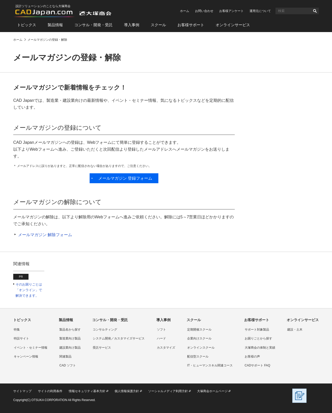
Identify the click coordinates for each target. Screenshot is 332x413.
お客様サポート (190, 25)
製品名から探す (70, 329)
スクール (158, 25)
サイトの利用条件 (50, 391)
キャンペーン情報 (26, 356)
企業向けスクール (199, 338)
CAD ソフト (67, 365)
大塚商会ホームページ (212, 391)
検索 (315, 11)
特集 (17, 329)
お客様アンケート (231, 11)
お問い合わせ (204, 11)
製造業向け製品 (70, 338)
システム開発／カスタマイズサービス (119, 338)
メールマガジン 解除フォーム (45, 235)
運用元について (260, 11)
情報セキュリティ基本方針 (87, 391)
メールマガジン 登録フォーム (125, 178)
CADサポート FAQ (257, 365)
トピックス (26, 25)
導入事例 (131, 25)
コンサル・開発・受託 (93, 25)
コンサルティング (105, 329)
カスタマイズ (166, 347)
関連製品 (65, 356)
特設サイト (21, 338)
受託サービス (102, 347)
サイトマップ (22, 391)
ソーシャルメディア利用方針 (168, 391)
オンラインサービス (233, 25)
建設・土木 (294, 329)
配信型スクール (198, 356)
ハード (161, 338)
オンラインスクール (201, 347)
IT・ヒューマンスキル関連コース (210, 365)
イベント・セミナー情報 (30, 347)
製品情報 (55, 25)
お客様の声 (252, 356)
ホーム (184, 11)
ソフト (161, 329)
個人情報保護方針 (127, 391)
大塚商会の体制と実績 (260, 347)
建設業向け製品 (70, 347)
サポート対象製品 (257, 329)
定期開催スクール (199, 329)
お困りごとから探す (258, 338)
